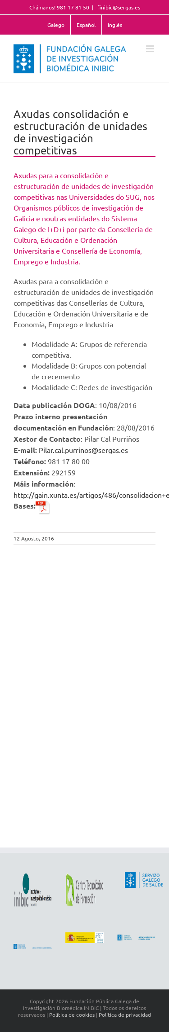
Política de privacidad (125, 1014)
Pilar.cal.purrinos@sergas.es (83, 449)
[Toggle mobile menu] (150, 48)
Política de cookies (72, 1014)
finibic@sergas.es (118, 7)
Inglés (115, 24)
